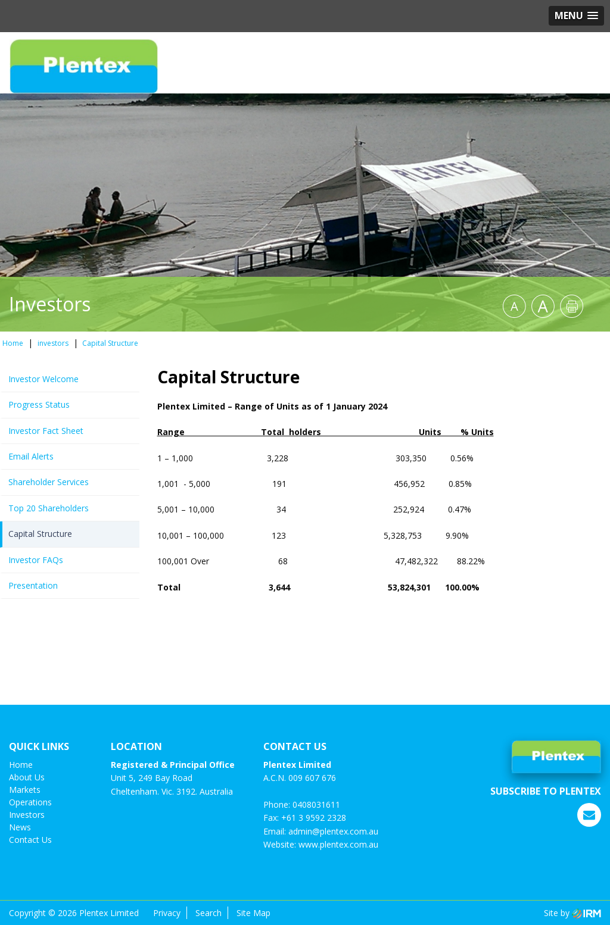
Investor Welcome (43, 379)
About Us (27, 777)
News (20, 827)
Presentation (33, 585)
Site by (572, 912)
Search (208, 912)
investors (27, 814)
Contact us (30, 839)
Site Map (253, 912)
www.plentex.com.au (338, 844)
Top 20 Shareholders (48, 508)
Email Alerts (31, 456)
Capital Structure (40, 533)
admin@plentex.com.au (333, 831)
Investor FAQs (35, 559)
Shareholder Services (48, 482)
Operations (30, 802)
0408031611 (316, 804)
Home (21, 764)
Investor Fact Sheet (45, 430)
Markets (25, 789)
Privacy (166, 912)
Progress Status (39, 404)
